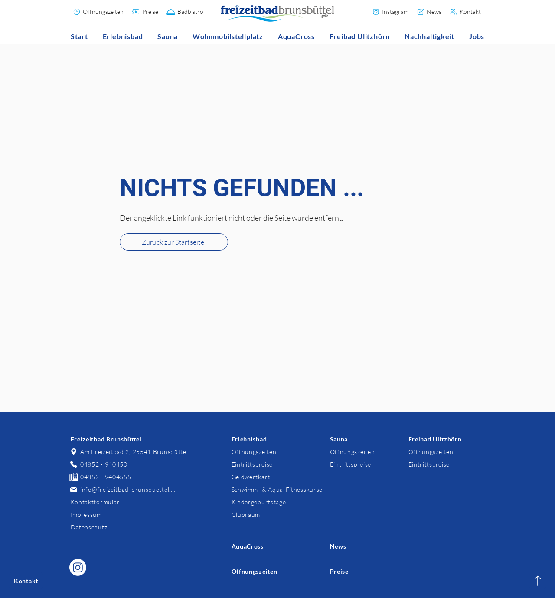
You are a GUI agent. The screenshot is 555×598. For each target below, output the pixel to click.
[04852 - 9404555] (101, 476)
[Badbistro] (185, 11)
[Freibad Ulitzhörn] (435, 439)
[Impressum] (85, 514)
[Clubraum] (245, 514)
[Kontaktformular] (94, 502)
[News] (429, 11)
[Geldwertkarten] (253, 476)
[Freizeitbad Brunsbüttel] (108, 439)
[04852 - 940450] (99, 464)
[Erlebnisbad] (249, 439)
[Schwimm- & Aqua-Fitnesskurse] (276, 489)
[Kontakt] (466, 11)
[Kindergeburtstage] (258, 502)
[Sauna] (339, 439)
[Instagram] (390, 11)
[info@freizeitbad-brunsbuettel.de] (122, 489)
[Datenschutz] (89, 527)
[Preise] (145, 11)
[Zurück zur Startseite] (174, 242)
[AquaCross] (247, 546)
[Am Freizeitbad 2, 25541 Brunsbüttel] (129, 451)
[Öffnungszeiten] (98, 11)
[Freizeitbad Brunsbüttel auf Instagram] (77, 567)
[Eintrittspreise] (253, 464)
